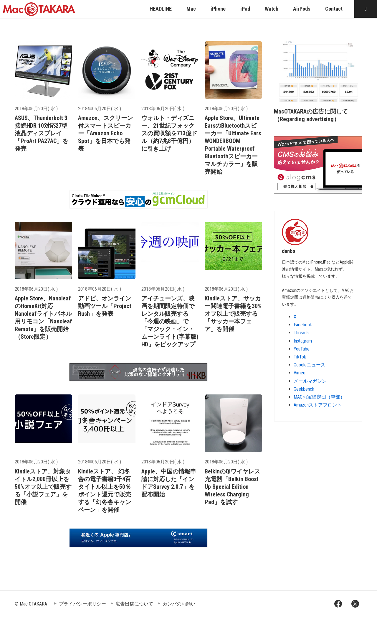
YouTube (302, 349)
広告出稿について (134, 604)
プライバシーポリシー (82, 604)
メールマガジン (310, 381)
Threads (301, 332)
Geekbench (304, 389)
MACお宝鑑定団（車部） (319, 397)
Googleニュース (309, 365)
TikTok (300, 357)
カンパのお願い (179, 604)
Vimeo (299, 373)
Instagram (303, 341)
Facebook (303, 325)
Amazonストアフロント (318, 405)
